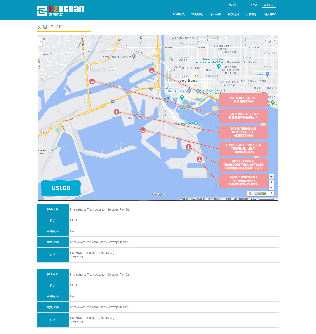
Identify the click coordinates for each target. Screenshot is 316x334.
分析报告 (252, 14)
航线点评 (233, 14)
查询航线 (179, 14)
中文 (253, 4)
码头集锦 (270, 14)
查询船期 (197, 14)
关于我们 (233, 4)
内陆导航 (215, 14)
